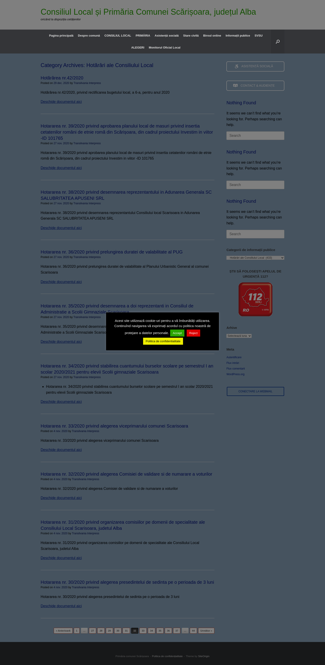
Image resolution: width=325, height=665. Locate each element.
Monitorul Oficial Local (164, 47)
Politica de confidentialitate (163, 341)
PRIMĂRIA (143, 35)
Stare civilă (191, 35)
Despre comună (89, 35)
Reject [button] (193, 333)
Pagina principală (61, 35)
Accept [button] (177, 333)
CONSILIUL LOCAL (117, 35)
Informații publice (238, 35)
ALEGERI (137, 47)
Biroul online (212, 35)
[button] (277, 41)
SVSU (258, 35)
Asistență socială (167, 35)
